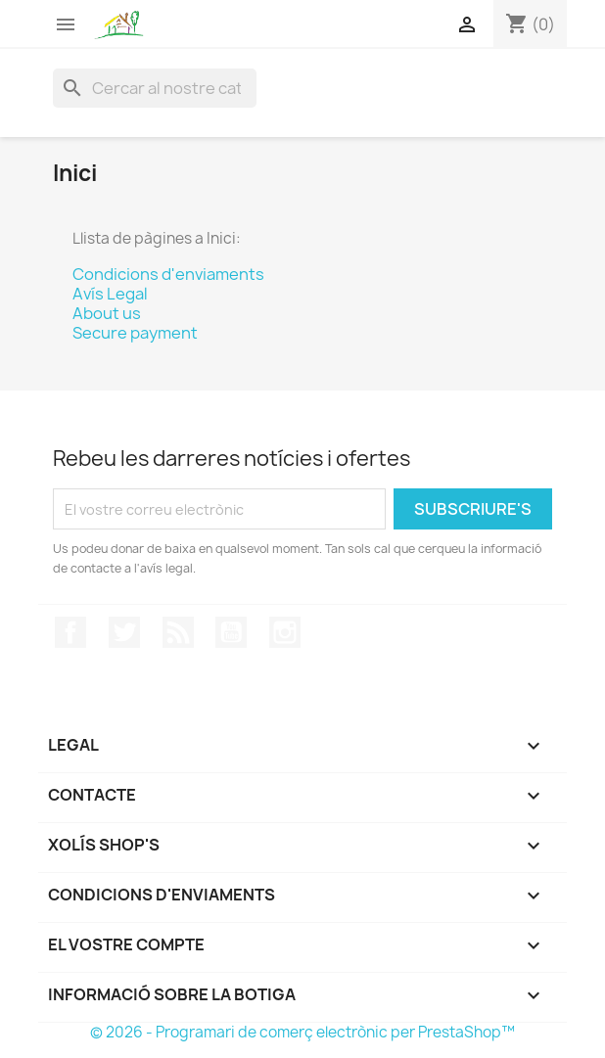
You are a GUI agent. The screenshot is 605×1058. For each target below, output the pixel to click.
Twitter (124, 632)
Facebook (70, 632)
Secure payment (135, 333)
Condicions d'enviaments (168, 274)
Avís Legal (110, 293)
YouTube (231, 632)
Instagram (285, 632)
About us (106, 313)
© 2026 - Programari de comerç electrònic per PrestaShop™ (302, 1032)
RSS (178, 632)
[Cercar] (154, 88)
